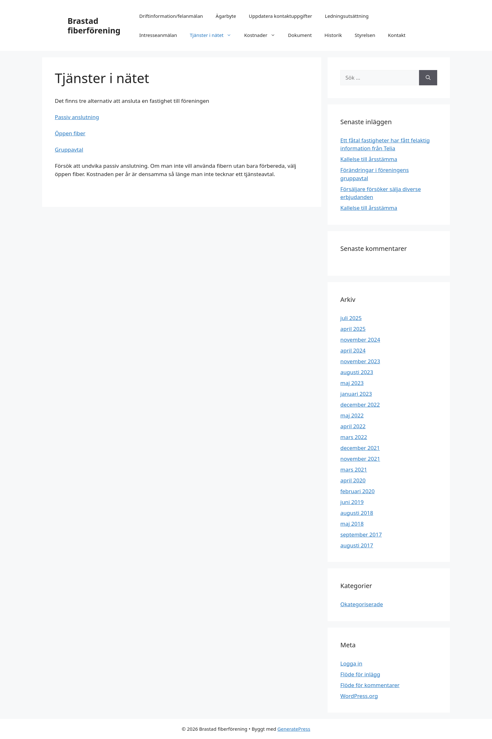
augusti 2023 (356, 372)
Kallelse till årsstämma (368, 159)
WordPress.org (359, 696)
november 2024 (360, 339)
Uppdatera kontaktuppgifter (280, 16)
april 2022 (352, 426)
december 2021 (360, 447)
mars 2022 (353, 437)
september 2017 (361, 534)
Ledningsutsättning (347, 16)
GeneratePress (294, 729)
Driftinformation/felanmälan (171, 16)
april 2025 (352, 328)
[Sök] (428, 77)
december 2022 (360, 404)
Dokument (300, 35)
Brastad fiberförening (94, 25)
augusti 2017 (356, 545)
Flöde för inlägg (360, 674)
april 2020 (352, 480)
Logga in (351, 663)
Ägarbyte (226, 16)
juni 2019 (352, 502)
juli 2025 (351, 318)
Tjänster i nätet (214, 35)
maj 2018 (352, 523)
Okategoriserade (361, 604)
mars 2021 (353, 469)
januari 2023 (356, 393)
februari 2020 (357, 491)
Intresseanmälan (158, 35)
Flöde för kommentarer (370, 685)
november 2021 (360, 458)
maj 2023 (352, 383)
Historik (333, 35)
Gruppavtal (69, 149)
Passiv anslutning (77, 117)
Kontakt (397, 35)
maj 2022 (352, 415)
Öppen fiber (70, 133)
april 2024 (352, 350)
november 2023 (360, 361)
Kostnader (263, 35)
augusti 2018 (356, 512)
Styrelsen (365, 35)
